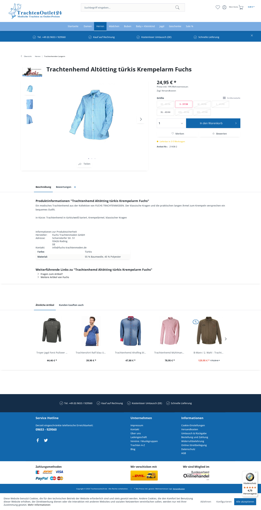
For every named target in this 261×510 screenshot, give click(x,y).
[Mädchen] (114, 26)
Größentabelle (231, 98)
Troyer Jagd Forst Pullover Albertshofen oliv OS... (52, 352)
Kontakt (134, 429)
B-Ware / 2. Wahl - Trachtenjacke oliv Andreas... (210, 352)
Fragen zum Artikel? (49, 274)
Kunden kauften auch (71, 305)
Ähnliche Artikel (45, 305)
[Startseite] (73, 26)
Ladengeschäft (138, 437)
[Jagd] (162, 26)
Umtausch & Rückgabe (194, 433)
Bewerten (219, 133)
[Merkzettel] (218, 7)
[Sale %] (190, 26)
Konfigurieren (224, 501)
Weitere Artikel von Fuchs (52, 277)
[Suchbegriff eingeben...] (133, 7)
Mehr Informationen (39, 504)
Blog (132, 449)
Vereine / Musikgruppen (144, 441)
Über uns (135, 433)
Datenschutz (188, 449)
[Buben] (128, 26)
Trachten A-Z (137, 445)
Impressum (136, 425)
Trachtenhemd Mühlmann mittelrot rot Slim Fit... (170, 352)
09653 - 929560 (46, 429)
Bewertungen (66, 187)
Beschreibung (43, 186)
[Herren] (100, 26)
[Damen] (87, 26)
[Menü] (256, 473)
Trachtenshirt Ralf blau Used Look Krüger (92, 352)
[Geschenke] (175, 26)
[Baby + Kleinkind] (145, 26)
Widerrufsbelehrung (192, 441)
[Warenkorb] (247, 7)
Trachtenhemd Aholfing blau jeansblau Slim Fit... (131, 352)
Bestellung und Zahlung (194, 437)
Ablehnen (205, 501)
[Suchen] (177, 7)
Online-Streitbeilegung (194, 445)
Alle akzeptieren (245, 501)
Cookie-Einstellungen (193, 425)
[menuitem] (133, 7)
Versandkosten (169, 90)
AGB (183, 453)
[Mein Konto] (230, 7)
